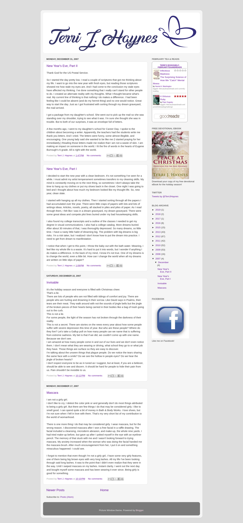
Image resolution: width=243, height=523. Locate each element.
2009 (158, 249)
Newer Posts (55, 490)
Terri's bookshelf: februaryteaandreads (170, 66)
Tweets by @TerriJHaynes (165, 196)
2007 (158, 258)
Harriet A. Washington (163, 86)
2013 (158, 232)
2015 (158, 227)
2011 (158, 241)
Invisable (53, 282)
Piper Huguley (167, 102)
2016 (158, 223)
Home (104, 490)
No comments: (94, 155)
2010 (158, 245)
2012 (158, 236)
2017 (158, 218)
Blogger (139, 510)
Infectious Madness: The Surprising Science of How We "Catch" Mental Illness (169, 77)
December (163, 262)
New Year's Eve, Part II (62, 66)
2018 (158, 214)
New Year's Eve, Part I (62, 169)
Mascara (52, 392)
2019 (158, 209)
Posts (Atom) (67, 497)
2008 (158, 254)
